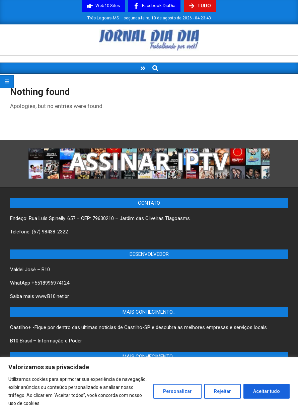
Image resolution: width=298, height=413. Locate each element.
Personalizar (177, 391)
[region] (149, 385)
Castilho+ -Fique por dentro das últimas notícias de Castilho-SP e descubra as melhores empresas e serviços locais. (139, 327)
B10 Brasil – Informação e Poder (46, 341)
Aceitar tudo (266, 391)
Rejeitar (222, 391)
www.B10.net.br (52, 296)
